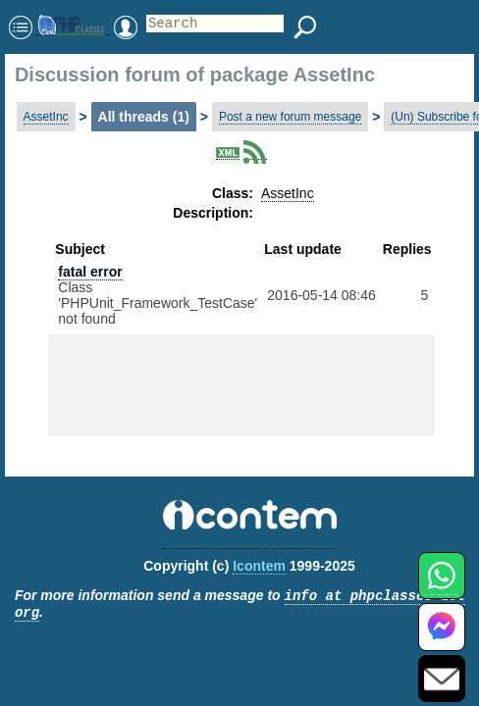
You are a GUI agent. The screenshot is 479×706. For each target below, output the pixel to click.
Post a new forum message (290, 117)
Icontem (259, 566)
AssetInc (46, 117)
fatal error (90, 271)
